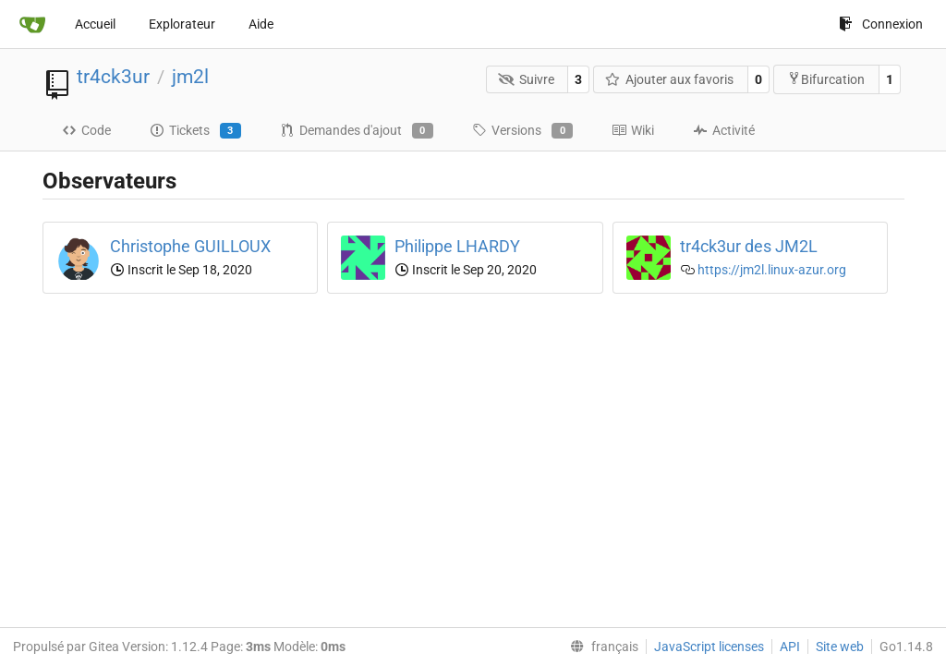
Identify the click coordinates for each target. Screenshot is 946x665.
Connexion (881, 24)
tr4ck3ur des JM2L (749, 246)
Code (86, 130)
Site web (840, 646)
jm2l (190, 77)
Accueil (95, 24)
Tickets (195, 131)
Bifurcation (826, 79)
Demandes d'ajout (356, 131)
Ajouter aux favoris (669, 79)
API (790, 646)
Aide (261, 24)
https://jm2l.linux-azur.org (771, 269)
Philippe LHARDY (457, 246)
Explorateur (182, 24)
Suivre (526, 79)
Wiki (633, 130)
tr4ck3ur (113, 77)
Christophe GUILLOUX (190, 246)
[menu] (600, 646)
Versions (522, 131)
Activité (724, 130)
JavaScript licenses (709, 646)
